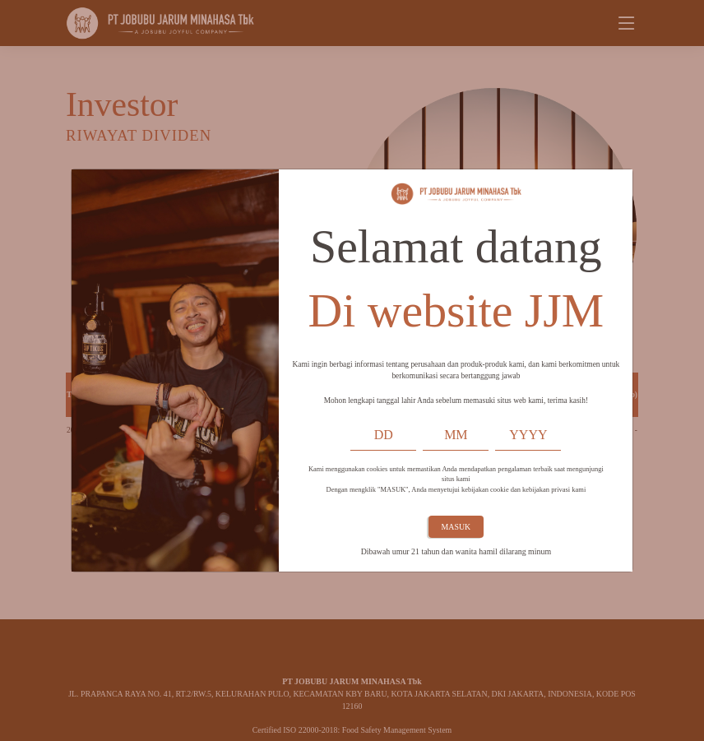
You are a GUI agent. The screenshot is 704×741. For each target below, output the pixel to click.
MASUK (456, 526)
